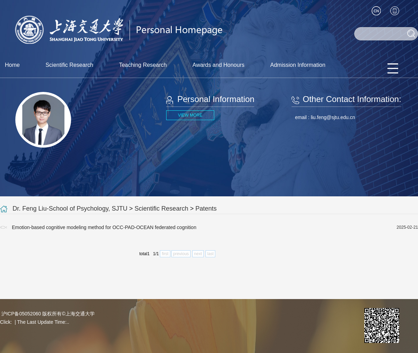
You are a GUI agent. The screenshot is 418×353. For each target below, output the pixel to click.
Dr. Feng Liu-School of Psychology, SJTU (70, 208)
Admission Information (297, 65)
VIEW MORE (190, 115)
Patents (206, 208)
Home (12, 65)
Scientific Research (69, 65)
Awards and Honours (219, 65)
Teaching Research (143, 65)
